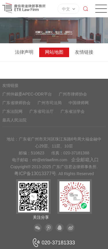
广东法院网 (12, 111)
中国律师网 (79, 102)
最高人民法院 (14, 120)
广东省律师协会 (16, 102)
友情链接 (84, 52)
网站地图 (54, 52)
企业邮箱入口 (85, 159)
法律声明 (24, 52)
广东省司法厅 (41, 111)
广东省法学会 (72, 111)
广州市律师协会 (73, 94)
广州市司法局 (49, 102)
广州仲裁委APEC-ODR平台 (27, 94)
